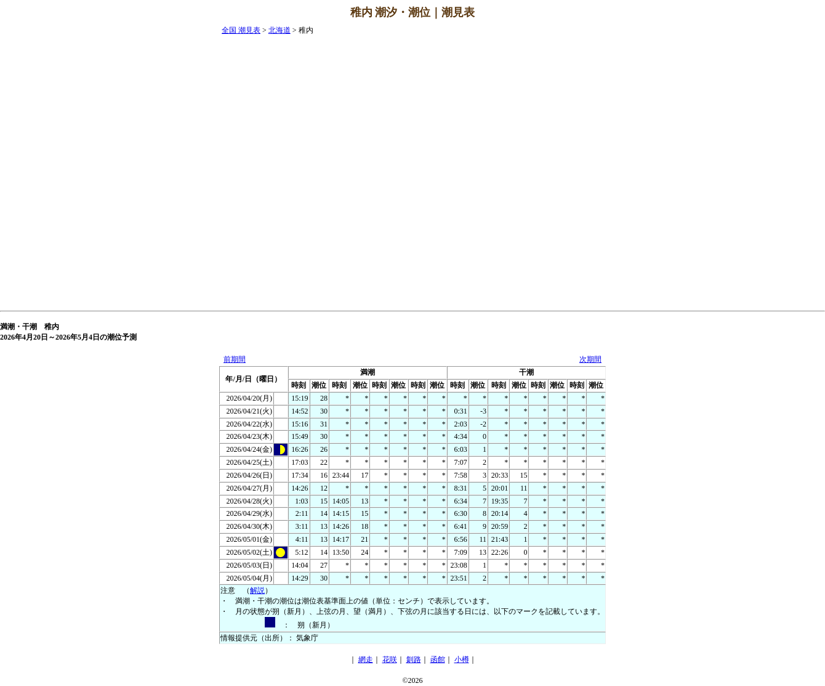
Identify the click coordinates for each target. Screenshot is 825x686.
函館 (437, 659)
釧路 (413, 659)
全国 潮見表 (241, 30)
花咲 (389, 659)
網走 (365, 659)
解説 (257, 590)
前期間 (234, 359)
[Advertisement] (775, 210)
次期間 (590, 359)
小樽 (461, 659)
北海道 (279, 30)
